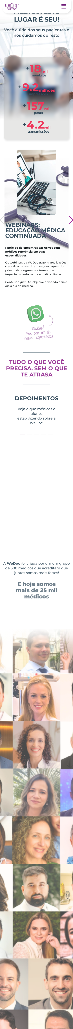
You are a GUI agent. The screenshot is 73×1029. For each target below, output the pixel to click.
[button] (64, 6)
